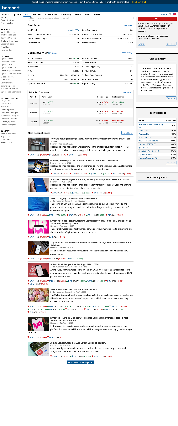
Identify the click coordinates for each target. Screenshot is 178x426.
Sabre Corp (143, 144)
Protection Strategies (9, 126)
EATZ (51, 228)
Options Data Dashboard (11, 105)
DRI (68, 323)
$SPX (93, 187)
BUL (109, 294)
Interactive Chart (7, 33)
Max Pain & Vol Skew (9, 102)
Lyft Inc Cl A (143, 161)
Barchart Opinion (8, 45)
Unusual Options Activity (11, 84)
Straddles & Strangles (10, 129)
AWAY (32, 168)
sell (157, 32)
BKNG (71, 168)
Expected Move (7, 90)
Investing (66, 14)
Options (17, 14)
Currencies (51, 14)
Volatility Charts (7, 96)
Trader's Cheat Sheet (9, 54)
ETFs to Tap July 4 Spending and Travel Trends (73, 212)
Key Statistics (6, 150)
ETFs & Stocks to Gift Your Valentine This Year (73, 303)
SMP (113, 320)
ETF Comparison (7, 156)
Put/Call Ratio (6, 93)
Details (52, 66)
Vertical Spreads (7, 123)
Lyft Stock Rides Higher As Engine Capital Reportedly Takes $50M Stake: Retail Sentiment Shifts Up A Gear (90, 235)
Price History (6, 60)
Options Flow (6, 78)
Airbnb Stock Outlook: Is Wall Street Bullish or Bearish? (78, 356)
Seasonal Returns (8, 57)
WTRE (89, 294)
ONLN (93, 320)
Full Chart (127, 29)
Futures (37, 14)
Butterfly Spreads (8, 135)
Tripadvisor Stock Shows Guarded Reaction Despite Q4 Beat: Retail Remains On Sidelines (90, 257)
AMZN (107, 323)
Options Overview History (11, 87)
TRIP (69, 272)
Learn (97, 14)
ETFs (27, 14)
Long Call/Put (6, 114)
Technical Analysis (8, 51)
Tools (88, 14)
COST (51, 320)
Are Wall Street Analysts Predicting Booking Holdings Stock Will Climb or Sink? (90, 193)
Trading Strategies (8, 48)
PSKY (74, 187)
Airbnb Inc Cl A (145, 151)
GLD (31, 325)
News (78, 14)
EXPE (51, 168)
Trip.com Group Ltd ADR (148, 171)
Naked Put (5, 120)
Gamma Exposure (8, 99)
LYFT (51, 250)
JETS (109, 228)
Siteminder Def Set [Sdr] (149, 164)
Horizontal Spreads (9, 132)
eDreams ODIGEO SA (147, 157)
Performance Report (9, 25)
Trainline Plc (144, 147)
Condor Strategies (8, 138)
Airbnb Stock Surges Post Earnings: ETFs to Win (74, 277)
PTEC (51, 294)
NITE (70, 294)
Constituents (6, 153)
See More (128, 39)
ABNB (32, 297)
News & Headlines (8, 147)
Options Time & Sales (9, 81)
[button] (175, 14)
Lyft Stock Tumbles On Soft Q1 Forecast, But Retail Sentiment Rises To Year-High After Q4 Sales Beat (89, 332)
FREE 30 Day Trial (138, 2)
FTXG (88, 323)
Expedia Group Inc (146, 168)
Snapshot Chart (7, 36)
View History (127, 66)
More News (127, 146)
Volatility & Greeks (8, 75)
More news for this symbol (80, 376)
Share (141, 57)
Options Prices (7, 72)
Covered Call (6, 117)
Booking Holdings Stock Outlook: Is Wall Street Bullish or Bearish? (84, 174)
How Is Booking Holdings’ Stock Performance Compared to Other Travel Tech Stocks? (90, 153)
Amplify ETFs (73, 43)
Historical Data (6, 63)
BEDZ (71, 228)
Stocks (5, 14)
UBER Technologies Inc (148, 154)
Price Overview (7, 22)
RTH (89, 228)
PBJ (50, 323)
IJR (50, 272)
